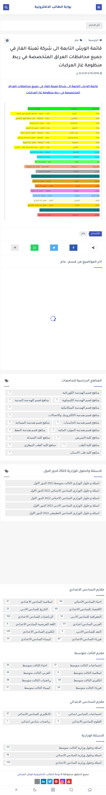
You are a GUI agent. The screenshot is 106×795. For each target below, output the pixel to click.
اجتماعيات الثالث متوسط (77, 665)
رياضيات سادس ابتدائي (28, 721)
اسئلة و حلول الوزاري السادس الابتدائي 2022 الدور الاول (64, 490)
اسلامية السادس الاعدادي (29, 601)
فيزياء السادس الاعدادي (79, 639)
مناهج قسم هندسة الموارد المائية (75, 430)
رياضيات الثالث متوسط (28, 680)
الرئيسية (95, 40)
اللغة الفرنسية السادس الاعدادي (30, 624)
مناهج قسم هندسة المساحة (29, 422)
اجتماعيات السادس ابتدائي (79, 714)
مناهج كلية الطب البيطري (32, 445)
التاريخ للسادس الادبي (27, 609)
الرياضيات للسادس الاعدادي (29, 616)
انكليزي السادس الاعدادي (30, 631)
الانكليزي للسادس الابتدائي (28, 714)
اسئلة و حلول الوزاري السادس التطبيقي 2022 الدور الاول (64, 513)
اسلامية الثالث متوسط (79, 673)
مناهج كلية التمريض (77, 437)
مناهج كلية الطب (80, 445)
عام (78, 40)
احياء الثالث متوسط (26, 665)
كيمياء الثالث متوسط (28, 688)
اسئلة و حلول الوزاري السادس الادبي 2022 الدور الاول (66, 505)
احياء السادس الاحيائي (80, 601)
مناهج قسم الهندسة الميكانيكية (53, 407)
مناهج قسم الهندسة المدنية (28, 400)
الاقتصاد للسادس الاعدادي (77, 609)
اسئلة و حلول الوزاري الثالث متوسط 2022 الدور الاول (66, 483)
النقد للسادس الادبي (81, 631)
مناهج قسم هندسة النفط (26, 430)
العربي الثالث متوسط (28, 673)
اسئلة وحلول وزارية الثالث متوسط (53, 747)
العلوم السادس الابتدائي (79, 721)
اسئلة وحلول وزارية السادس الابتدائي (53, 755)
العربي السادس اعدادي (81, 624)
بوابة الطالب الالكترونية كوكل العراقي (38, 774)
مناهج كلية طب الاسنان (53, 452)
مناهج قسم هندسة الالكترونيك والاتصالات (53, 415)
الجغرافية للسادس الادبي (80, 616)
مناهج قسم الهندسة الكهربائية (53, 392)
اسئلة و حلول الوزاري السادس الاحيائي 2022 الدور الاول (65, 498)
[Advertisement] (53, 554)
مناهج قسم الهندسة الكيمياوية (77, 400)
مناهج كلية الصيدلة (29, 437)
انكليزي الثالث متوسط (79, 680)
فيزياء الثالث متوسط (79, 688)
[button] (73, 248)
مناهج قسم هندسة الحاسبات (77, 422)
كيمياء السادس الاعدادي (28, 639)
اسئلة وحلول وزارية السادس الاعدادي (53, 762)
